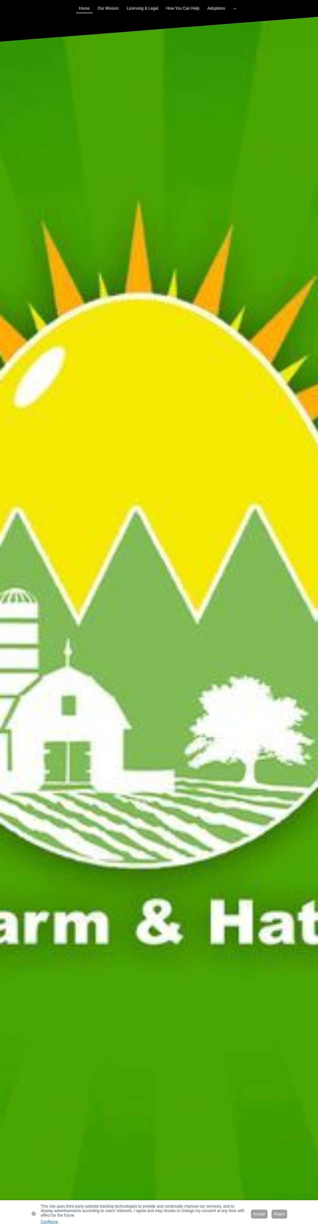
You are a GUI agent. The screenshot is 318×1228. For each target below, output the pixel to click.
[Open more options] (235, 8)
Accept (259, 1214)
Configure (49, 1222)
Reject (279, 1214)
